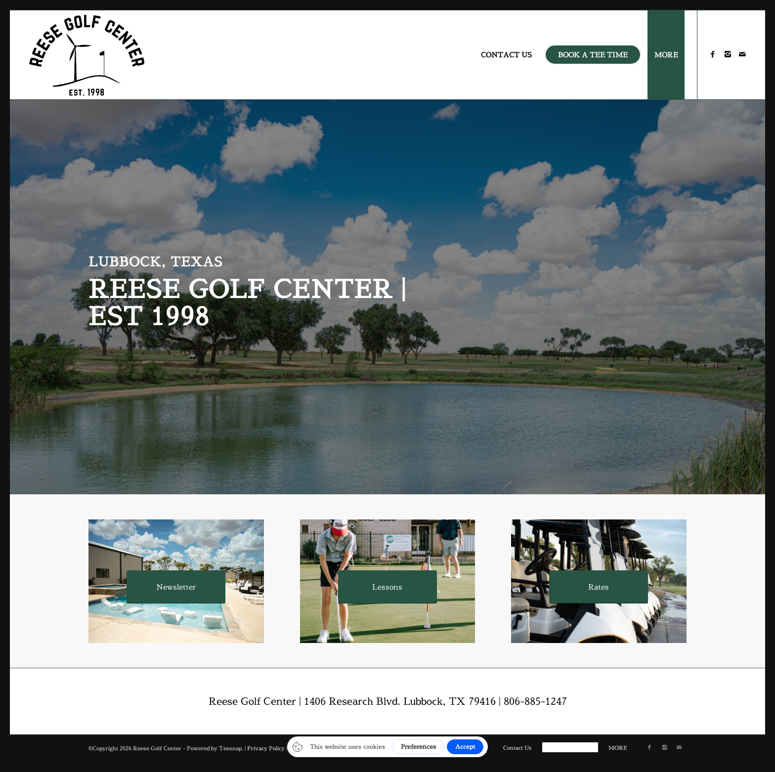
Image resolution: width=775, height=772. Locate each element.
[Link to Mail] (742, 54)
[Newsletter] (176, 586)
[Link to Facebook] (712, 54)
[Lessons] (387, 586)
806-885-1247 (535, 701)
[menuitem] (506, 54)
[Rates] (598, 586)
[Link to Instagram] (727, 54)
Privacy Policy (266, 748)
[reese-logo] (87, 54)
